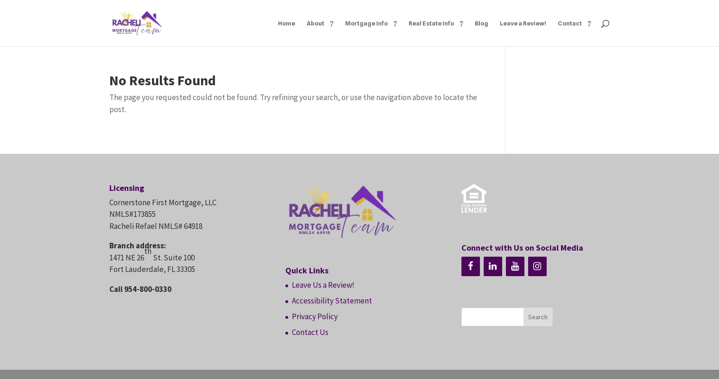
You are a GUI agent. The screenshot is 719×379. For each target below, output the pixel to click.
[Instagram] (537, 266)
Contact (570, 23)
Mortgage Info (366, 23)
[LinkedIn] (493, 266)
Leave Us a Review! (323, 285)
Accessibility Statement (332, 301)
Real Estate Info (431, 23)
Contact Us (310, 332)
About (315, 23)
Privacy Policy (315, 316)
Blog (481, 23)
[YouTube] (515, 266)
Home (286, 23)
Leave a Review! (523, 23)
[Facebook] (470, 266)
